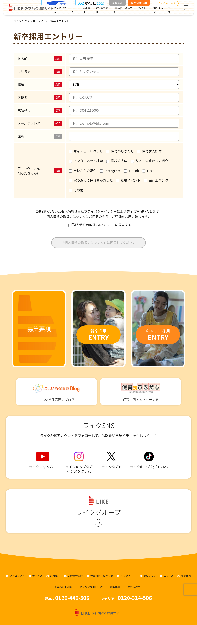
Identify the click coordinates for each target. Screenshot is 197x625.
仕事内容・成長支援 (123, 10)
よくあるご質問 (166, 3)
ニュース (171, 10)
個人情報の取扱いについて (66, 216)
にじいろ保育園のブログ (56, 391)
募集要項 (117, 3)
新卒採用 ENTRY (63, 587)
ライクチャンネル (42, 460)
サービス (75, 10)
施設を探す (158, 10)
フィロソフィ (60, 10)
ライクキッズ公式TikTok (149, 460)
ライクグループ (98, 511)
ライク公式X (111, 460)
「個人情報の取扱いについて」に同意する (99, 224)
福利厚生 (87, 10)
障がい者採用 (139, 3)
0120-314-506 (135, 598)
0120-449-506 (72, 598)
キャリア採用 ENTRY (91, 587)
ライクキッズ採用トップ (28, 21)
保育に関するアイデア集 (141, 391)
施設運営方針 (102, 10)
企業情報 (186, 576)
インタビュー (142, 10)
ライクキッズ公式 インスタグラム (79, 462)
